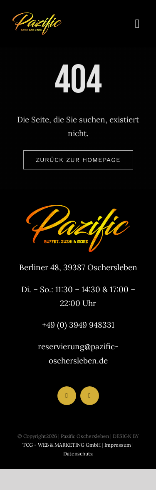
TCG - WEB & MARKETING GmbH (61, 445)
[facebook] (66, 395)
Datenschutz (78, 453)
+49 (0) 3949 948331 (78, 325)
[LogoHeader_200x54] (37, 16)
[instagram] (89, 395)
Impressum (117, 445)
